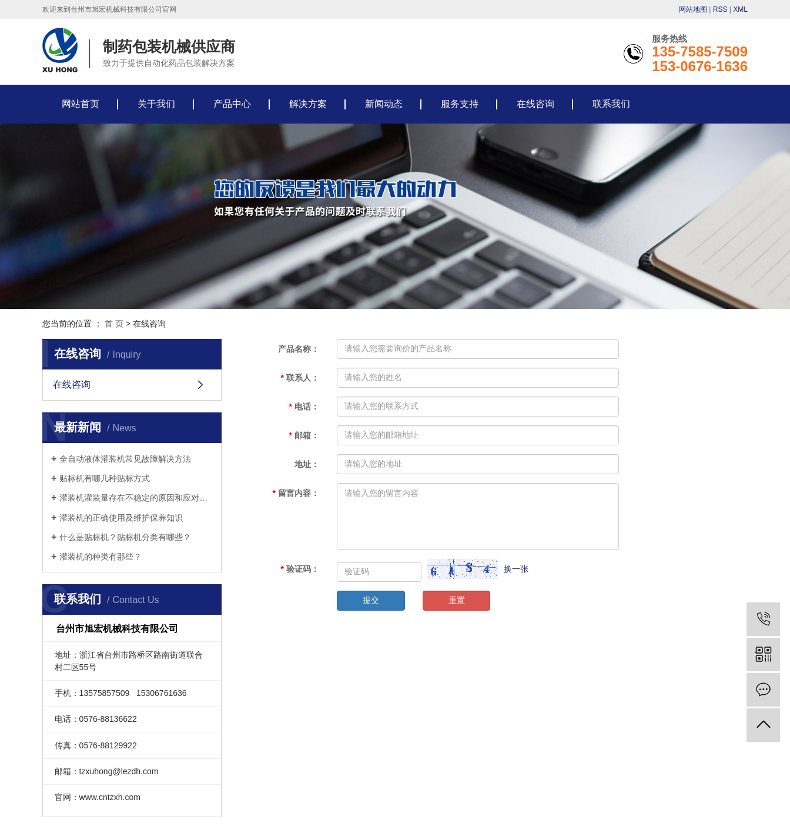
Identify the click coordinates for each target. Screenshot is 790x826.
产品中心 (232, 104)
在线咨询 (535, 104)
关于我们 (156, 104)
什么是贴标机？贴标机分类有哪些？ (125, 537)
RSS (720, 9)
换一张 (516, 569)
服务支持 (459, 104)
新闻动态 (384, 104)
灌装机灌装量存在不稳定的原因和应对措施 (136, 497)
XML (740, 9)
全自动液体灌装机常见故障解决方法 (125, 459)
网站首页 (80, 104)
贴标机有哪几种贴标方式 (104, 478)
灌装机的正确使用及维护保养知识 (121, 517)
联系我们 (611, 104)
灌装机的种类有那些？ (100, 556)
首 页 (114, 323)
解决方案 (308, 104)
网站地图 (693, 9)
